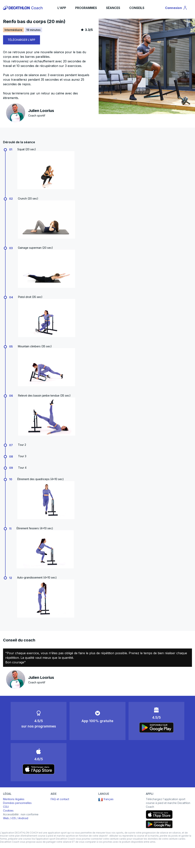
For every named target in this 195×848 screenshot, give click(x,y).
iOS (13, 818)
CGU (6, 806)
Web (6, 818)
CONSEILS (136, 8)
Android (23, 818)
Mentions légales (13, 799)
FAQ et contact (60, 799)
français (105, 799)
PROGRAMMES (86, 8)
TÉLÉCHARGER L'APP (21, 39)
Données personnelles (17, 803)
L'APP (62, 8)
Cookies (8, 810)
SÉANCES (113, 8)
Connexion (176, 8)
